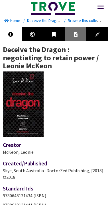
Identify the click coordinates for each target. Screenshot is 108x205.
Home (12, 20)
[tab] (11, 34)
